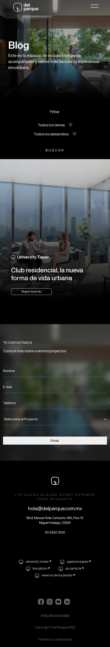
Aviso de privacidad (55, 615)
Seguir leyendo (31, 291)
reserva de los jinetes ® (55, 576)
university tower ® (35, 562)
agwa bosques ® (75, 562)
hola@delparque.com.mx (55, 508)
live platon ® (38, 569)
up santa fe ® (71, 569)
